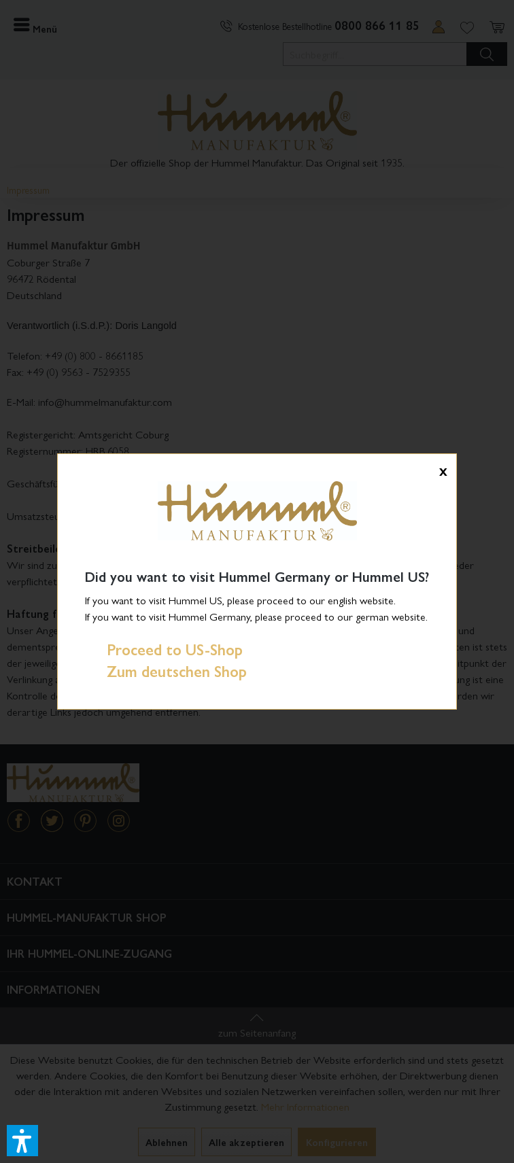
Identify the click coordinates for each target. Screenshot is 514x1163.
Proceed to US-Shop (164, 649)
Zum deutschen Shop (166, 671)
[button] (22, 1140)
